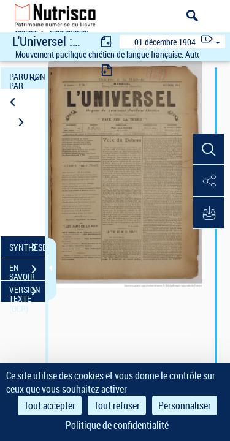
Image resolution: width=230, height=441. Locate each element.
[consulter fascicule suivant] (106, 70)
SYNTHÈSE (27, 247)
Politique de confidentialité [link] (117, 425)
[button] (208, 149)
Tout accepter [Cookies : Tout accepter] (49, 405)
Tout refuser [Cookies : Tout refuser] (117, 405)
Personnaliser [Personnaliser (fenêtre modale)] (184, 405)
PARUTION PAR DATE (27, 78)
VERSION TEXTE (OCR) (27, 293)
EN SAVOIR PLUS (27, 271)
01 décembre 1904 (165, 42)
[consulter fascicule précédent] (106, 41)
